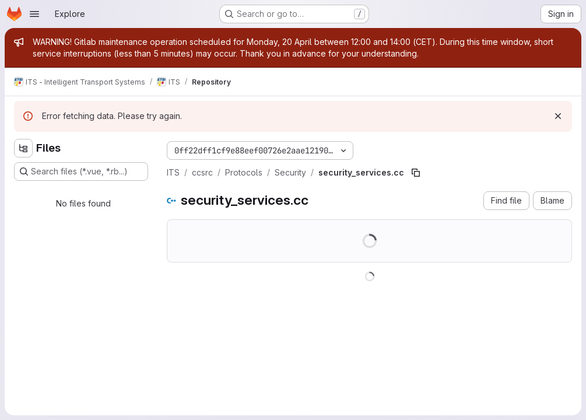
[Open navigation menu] (34, 14)
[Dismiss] (558, 116)
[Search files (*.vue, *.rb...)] (81, 171)
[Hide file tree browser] (23, 148)
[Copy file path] (415, 172)
